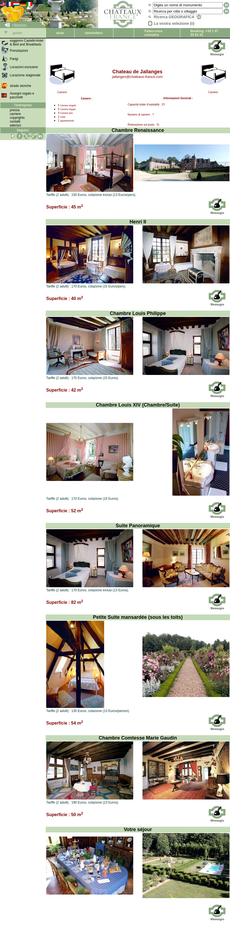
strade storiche (20, 86)
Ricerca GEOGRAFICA (177, 17)
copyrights (17, 118)
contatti (15, 121)
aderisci (15, 125)
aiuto (60, 33)
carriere (15, 114)
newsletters (94, 33)
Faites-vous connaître (153, 33)
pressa (15, 110)
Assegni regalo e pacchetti (22, 95)
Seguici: (23, 130)
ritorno (13, 25)
